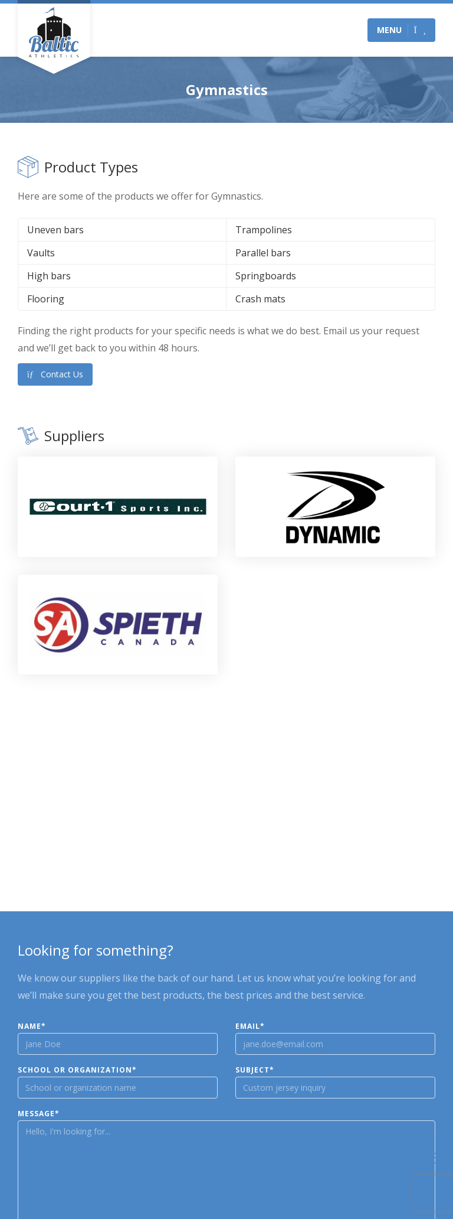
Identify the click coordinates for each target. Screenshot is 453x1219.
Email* (250, 1026)
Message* (39, 1113)
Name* (32, 1026)
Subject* (254, 1070)
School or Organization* (77, 1070)
